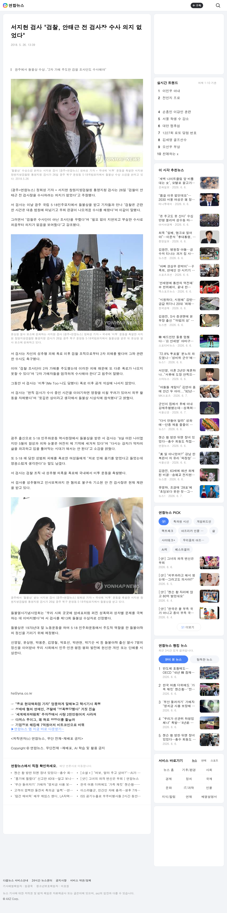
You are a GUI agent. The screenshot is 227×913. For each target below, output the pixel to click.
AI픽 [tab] (164, 549)
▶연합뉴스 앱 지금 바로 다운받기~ (37, 729)
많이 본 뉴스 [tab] (173, 659)
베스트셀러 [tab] (182, 549)
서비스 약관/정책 (80, 880)
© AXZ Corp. (11, 899)
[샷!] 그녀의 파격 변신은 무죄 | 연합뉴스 (109, 778)
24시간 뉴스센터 (42, 880)
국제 (209, 779)
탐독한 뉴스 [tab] (204, 659)
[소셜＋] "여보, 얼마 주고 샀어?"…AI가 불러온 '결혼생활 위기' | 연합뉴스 (110, 773)
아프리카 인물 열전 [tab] (193, 531)
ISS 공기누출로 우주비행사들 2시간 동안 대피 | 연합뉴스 (110, 796)
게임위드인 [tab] (204, 521)
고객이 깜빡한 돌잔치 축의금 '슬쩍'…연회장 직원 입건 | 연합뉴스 (44, 790)
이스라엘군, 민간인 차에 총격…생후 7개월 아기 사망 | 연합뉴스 (110, 790)
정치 (189, 779)
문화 (169, 787)
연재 (189, 796)
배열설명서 (209, 796)
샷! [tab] (164, 521)
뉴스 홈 (168, 770)
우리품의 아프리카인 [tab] (196, 540)
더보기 (189, 627)
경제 (169, 779)
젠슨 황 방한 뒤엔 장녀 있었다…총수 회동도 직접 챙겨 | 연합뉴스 (44, 773)
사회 (209, 770)
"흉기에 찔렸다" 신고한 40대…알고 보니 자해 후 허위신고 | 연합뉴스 (44, 778)
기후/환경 (189, 770)
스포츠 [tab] (214, 760)
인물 (209, 787)
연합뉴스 (16, 5)
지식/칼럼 (169, 796)
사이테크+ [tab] (168, 540)
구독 (197, 5)
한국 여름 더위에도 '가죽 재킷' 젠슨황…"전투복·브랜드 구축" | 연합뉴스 (110, 784)
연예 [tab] (203, 760)
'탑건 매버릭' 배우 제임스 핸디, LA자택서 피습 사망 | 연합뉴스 (44, 796)
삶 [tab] (213, 531)
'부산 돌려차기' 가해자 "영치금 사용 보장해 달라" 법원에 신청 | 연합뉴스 (44, 784)
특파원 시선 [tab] (181, 521)
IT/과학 (189, 787)
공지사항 (61, 880)
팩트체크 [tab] (167, 531)
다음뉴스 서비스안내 (15, 880)
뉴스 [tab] (194, 760)
